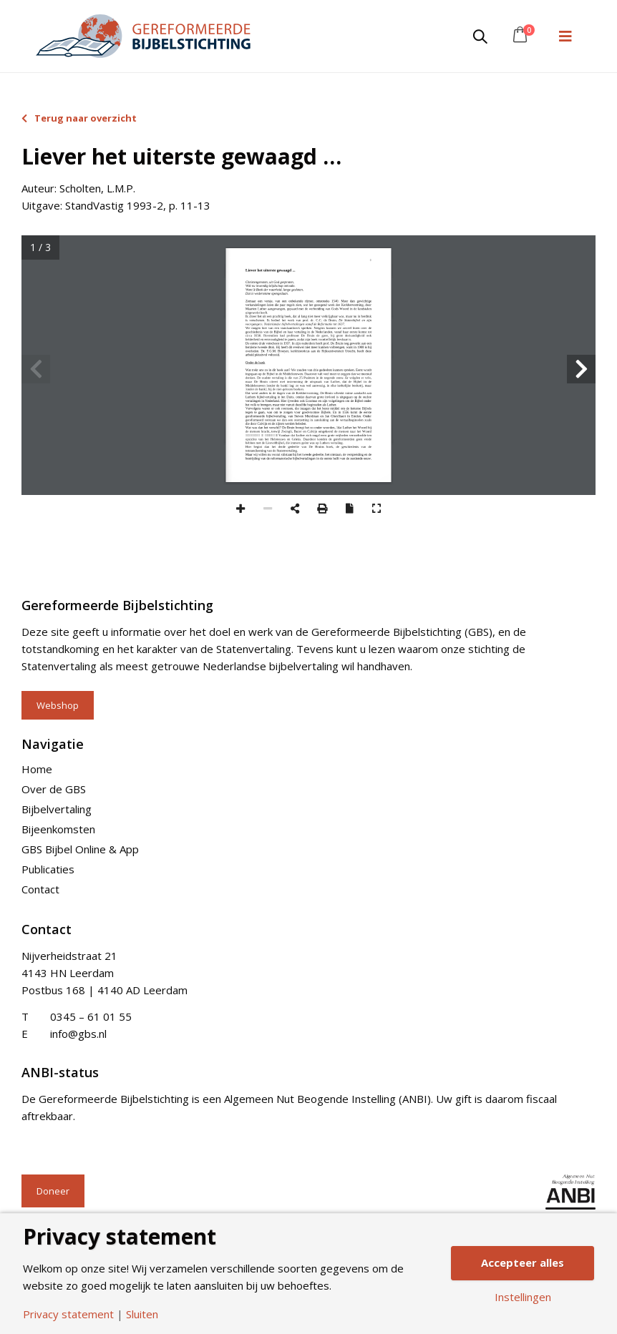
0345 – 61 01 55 (91, 1016)
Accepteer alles (522, 1262)
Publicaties (47, 869)
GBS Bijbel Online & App (80, 849)
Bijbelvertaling (56, 809)
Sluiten (142, 1314)
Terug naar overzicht (79, 118)
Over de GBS (53, 789)
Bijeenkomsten (58, 829)
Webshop (58, 705)
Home (36, 769)
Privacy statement (68, 1314)
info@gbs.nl (78, 1033)
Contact (40, 889)
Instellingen (523, 1297)
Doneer (53, 1191)
